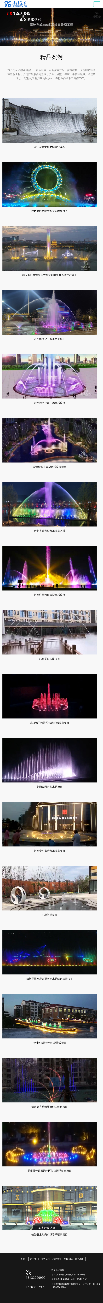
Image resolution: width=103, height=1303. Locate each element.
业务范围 (45, 1258)
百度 (73, 1279)
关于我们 (34, 1258)
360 (85, 1279)
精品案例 (57, 1258)
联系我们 (79, 1258)
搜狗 (79, 1279)
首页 (22, 1258)
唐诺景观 (64, 1279)
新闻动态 (68, 1258)
